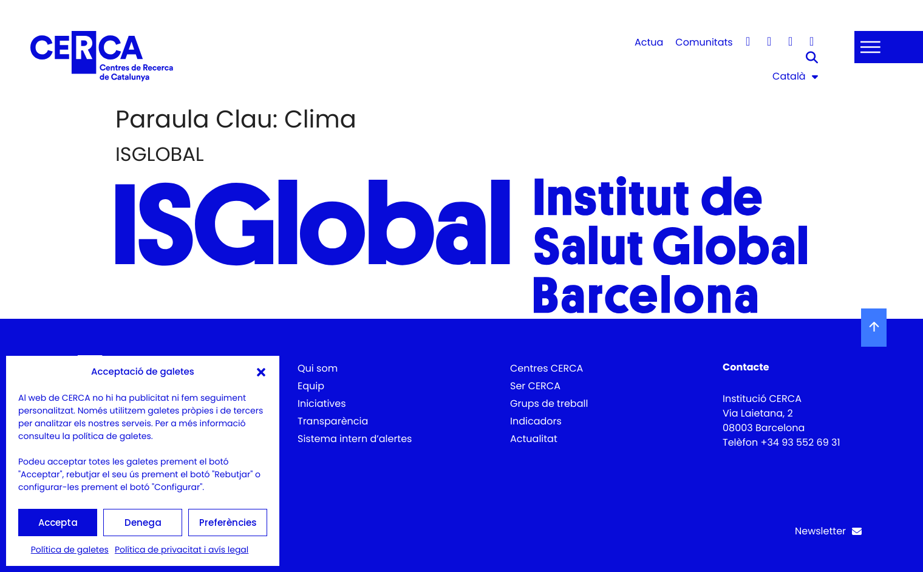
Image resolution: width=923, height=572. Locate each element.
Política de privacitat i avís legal (181, 549)
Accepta (58, 522)
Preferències (228, 522)
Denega (143, 522)
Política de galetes (70, 549)
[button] (261, 372)
